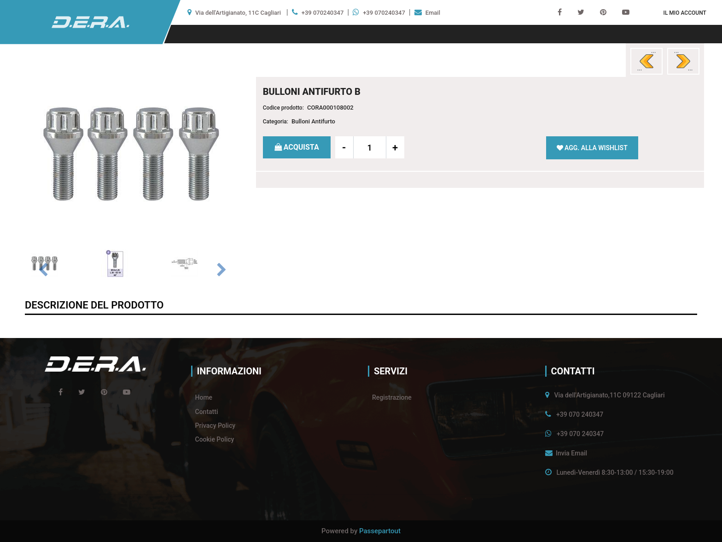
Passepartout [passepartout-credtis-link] (380, 531)
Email (432, 12)
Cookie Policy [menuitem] (214, 439)
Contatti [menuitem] (206, 411)
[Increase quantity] (395, 147)
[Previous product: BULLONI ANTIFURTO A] (646, 61)
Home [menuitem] (204, 397)
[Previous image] (42, 270)
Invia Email (571, 453)
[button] (132, 153)
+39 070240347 (323, 12)
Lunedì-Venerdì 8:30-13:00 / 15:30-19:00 (614, 472)
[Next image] (221, 270)
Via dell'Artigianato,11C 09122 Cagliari (609, 395)
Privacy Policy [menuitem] (215, 425)
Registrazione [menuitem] (392, 397)
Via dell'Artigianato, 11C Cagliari (238, 12)
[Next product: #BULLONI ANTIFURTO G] (683, 61)
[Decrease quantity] (344, 147)
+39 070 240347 (579, 414)
